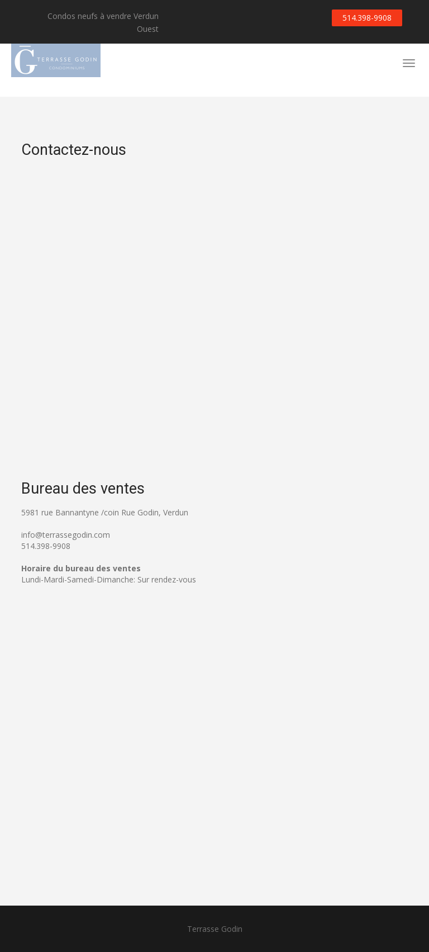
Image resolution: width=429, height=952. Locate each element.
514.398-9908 (367, 17)
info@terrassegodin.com (65, 534)
